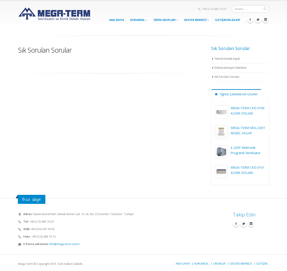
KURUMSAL (138, 20)
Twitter (258, 19)
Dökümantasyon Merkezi (230, 68)
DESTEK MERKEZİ (196, 20)
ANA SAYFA (116, 20)
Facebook (250, 19)
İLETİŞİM (261, 263)
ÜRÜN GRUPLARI (166, 20)
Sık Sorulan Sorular (226, 77)
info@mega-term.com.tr (64, 244)
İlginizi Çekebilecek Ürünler (236, 94)
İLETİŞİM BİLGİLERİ (227, 20)
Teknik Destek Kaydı (227, 59)
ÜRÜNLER (219, 263)
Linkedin (265, 19)
